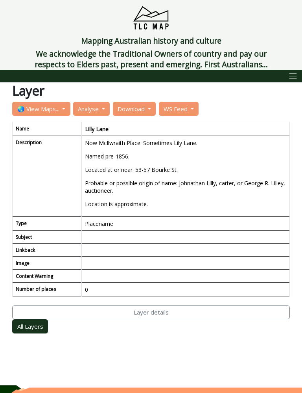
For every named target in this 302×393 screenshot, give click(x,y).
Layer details (151, 312)
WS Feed (176, 109)
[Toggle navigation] (293, 76)
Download (132, 109)
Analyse (89, 109)
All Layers (30, 326)
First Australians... (236, 64)
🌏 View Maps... (39, 109)
